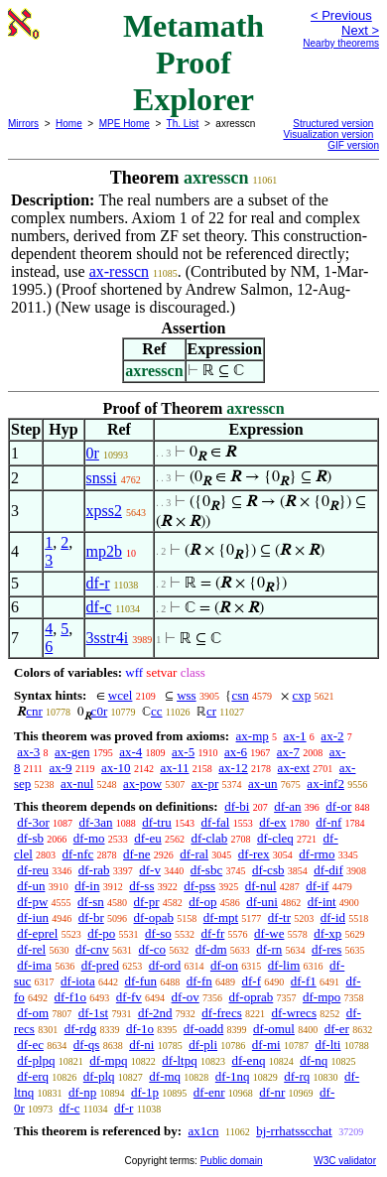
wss (186, 695)
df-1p (145, 1092)
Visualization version (328, 134)
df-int (322, 901)
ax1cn (203, 1130)
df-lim (284, 965)
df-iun (33, 917)
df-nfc (78, 854)
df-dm (211, 949)
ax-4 (130, 751)
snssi (101, 477)
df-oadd (203, 1028)
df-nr (272, 1092)
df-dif (328, 869)
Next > (360, 30)
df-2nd (155, 1012)
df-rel (31, 949)
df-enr (209, 1092)
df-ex (272, 822)
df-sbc (207, 869)
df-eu (147, 838)
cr (211, 711)
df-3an (96, 822)
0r (92, 453)
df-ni (141, 1044)
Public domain (231, 1160)
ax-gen (72, 751)
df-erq (33, 1076)
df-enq (248, 1060)
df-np (82, 1092)
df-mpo (321, 996)
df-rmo (316, 854)
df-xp (327, 933)
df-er (336, 1028)
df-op (202, 901)
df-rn (269, 949)
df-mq (165, 1076)
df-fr (213, 933)
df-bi (236, 806)
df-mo (89, 838)
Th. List (183, 123)
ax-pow (142, 783)
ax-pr (205, 783)
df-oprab (251, 996)
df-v (150, 869)
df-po (101, 933)
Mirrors (23, 123)
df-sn (90, 901)
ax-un (263, 783)
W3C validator (345, 1160)
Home (69, 123)
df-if (317, 885)
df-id (333, 917)
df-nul (261, 885)
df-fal (215, 822)
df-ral (194, 854)
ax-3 (28, 751)
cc (157, 711)
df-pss (199, 885)
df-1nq (232, 1076)
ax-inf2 (325, 783)
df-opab (154, 917)
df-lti (327, 1044)
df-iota (78, 981)
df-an (287, 806)
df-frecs (221, 1012)
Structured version (333, 123)
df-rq (297, 1076)
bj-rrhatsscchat (294, 1130)
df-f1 (304, 981)
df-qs (86, 1044)
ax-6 (235, 751)
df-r (98, 583)
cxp (301, 695)
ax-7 (288, 751)
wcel (120, 695)
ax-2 (332, 735)
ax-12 (233, 767)
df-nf (328, 822)
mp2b (104, 551)
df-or (338, 806)
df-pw (32, 901)
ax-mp (252, 735)
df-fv (129, 996)
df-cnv (92, 949)
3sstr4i (107, 637)
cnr (34, 711)
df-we (269, 933)
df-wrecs (293, 1012)
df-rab (94, 869)
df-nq (313, 1060)
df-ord (165, 965)
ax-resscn (119, 271)
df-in (86, 885)
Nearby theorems (341, 43)
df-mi (266, 1044)
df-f (252, 981)
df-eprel (37, 933)
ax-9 (61, 767)
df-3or (33, 822)
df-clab (209, 838)
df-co (152, 949)
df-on (224, 965)
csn (239, 695)
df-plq (99, 1076)
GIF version (353, 145)
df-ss (141, 885)
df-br (91, 917)
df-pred (100, 965)
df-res (326, 949)
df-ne (136, 854)
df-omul (274, 1028)
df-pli (203, 1044)
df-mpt (220, 917)
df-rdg (80, 1028)
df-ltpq (179, 1060)
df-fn (199, 981)
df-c (99, 606)
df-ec (30, 1044)
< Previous (341, 15)
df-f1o (71, 996)
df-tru (157, 822)
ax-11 (174, 767)
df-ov (185, 996)
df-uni (262, 901)
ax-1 (295, 735)
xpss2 (104, 510)
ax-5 (183, 751)
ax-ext (294, 767)
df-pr (147, 901)
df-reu (33, 869)
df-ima (34, 965)
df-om (33, 1012)
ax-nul (77, 783)
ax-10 (116, 767)
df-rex (254, 854)
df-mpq (108, 1060)
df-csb (268, 869)
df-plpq (36, 1060)
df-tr (279, 917)
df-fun (141, 981)
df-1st (93, 1012)
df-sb (30, 838)
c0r (99, 711)
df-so (158, 933)
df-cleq (275, 838)
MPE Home (124, 123)
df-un (31, 885)
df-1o (140, 1028)
